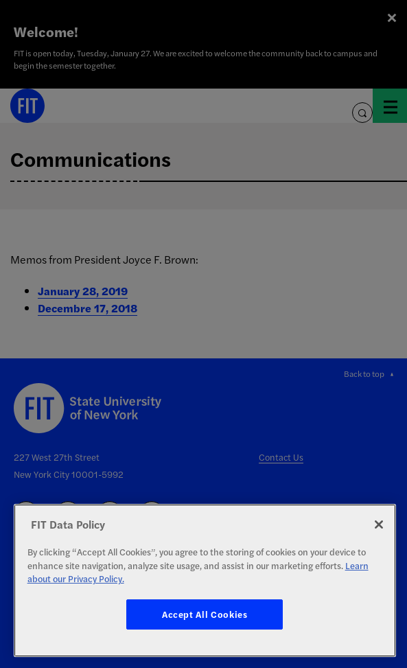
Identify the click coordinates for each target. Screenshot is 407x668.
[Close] (379, 524)
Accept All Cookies (205, 614)
